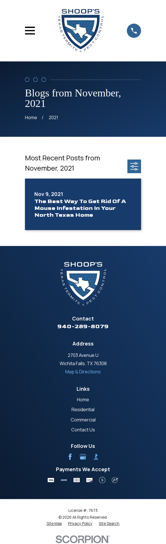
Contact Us (83, 430)
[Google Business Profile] (83, 457)
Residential (83, 409)
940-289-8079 (83, 326)
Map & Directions (83, 372)
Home (83, 399)
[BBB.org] (96, 457)
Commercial (83, 420)
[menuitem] (54, 523)
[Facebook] (70, 457)
